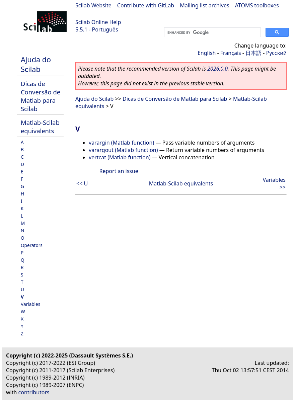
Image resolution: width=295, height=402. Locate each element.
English (207, 53)
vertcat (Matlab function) (120, 157)
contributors (34, 392)
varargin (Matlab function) (121, 142)
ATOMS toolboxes (257, 5)
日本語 (253, 53)
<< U (82, 183)
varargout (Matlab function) (123, 150)
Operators (32, 245)
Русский (276, 53)
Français (230, 53)
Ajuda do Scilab (36, 64)
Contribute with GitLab (145, 5)
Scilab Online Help (98, 22)
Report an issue (118, 171)
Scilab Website (93, 5)
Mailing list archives (204, 5)
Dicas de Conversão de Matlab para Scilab (40, 96)
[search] (211, 32)
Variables (30, 304)
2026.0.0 (217, 68)
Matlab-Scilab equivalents (40, 126)
